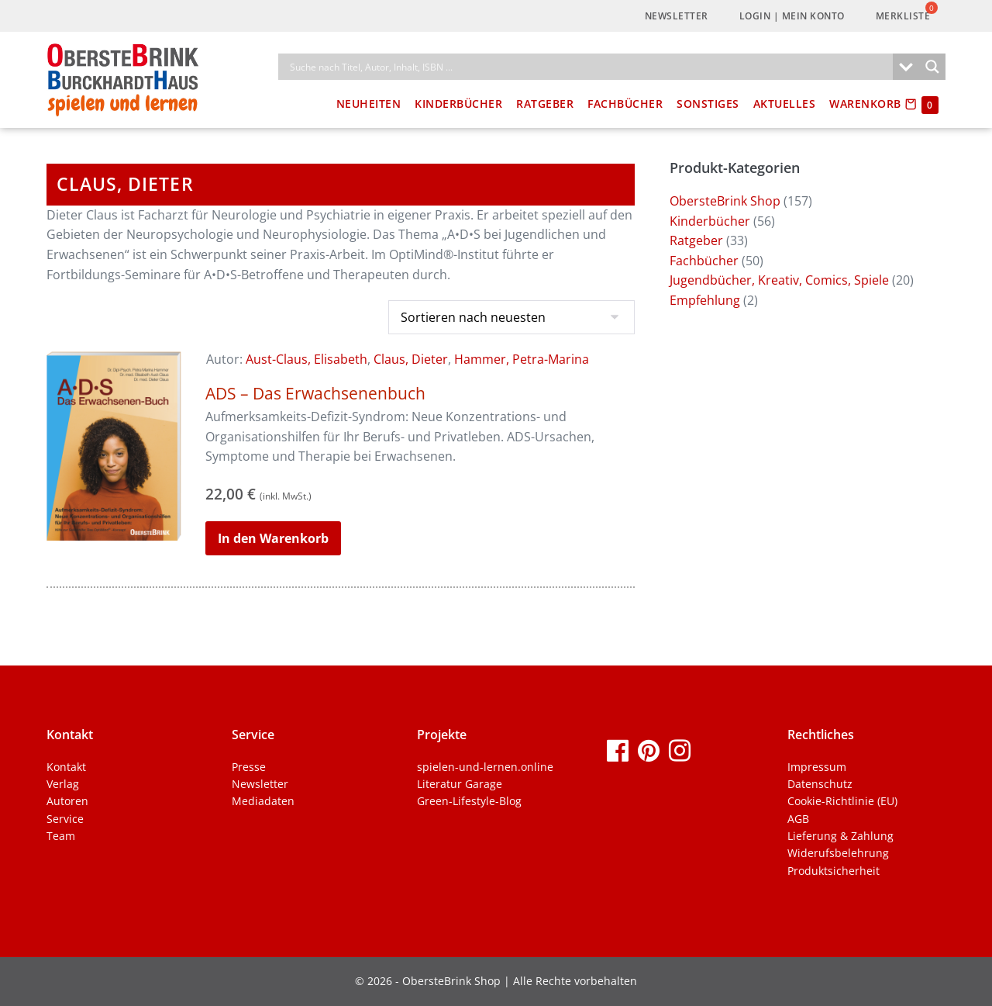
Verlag (62, 783)
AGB (798, 818)
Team (60, 835)
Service (65, 818)
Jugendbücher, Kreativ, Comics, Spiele (779, 280)
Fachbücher (625, 103)
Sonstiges (708, 103)
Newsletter (676, 15)
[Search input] (589, 67)
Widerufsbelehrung (838, 852)
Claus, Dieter (411, 359)
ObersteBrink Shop (725, 200)
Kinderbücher (458, 103)
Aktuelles (784, 103)
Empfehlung (705, 300)
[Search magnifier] (932, 67)
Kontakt (66, 766)
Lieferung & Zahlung (840, 835)
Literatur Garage (459, 783)
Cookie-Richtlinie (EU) (842, 800)
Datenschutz (819, 783)
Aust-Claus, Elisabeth (306, 359)
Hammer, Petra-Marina (521, 359)
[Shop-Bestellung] (511, 317)
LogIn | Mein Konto (792, 15)
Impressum (816, 766)
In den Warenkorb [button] (273, 538)
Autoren (67, 800)
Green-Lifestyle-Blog (469, 800)
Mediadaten (263, 800)
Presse (249, 766)
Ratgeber (545, 103)
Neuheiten (368, 103)
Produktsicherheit (833, 870)
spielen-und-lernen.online (485, 766)
